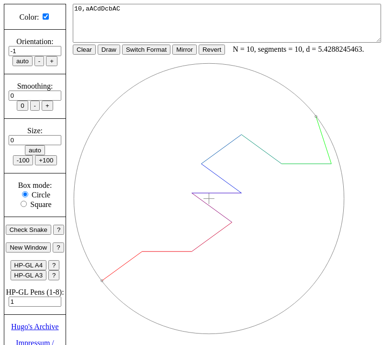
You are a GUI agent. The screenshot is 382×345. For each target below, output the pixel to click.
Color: (29, 17)
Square (40, 204)
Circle (41, 195)
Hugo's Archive (34, 326)
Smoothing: (35, 86)
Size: (35, 130)
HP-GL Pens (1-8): (35, 292)
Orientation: (34, 41)
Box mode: (35, 185)
